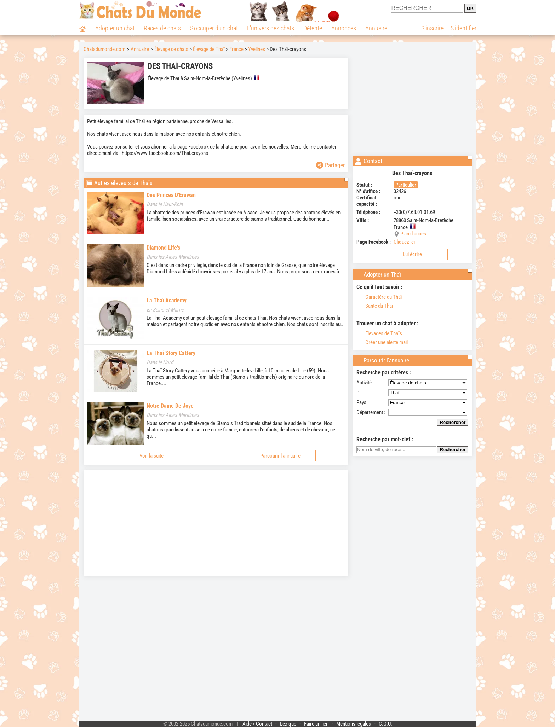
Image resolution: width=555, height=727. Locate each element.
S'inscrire (432, 28)
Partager (330, 165)
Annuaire (376, 28)
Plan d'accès (413, 234)
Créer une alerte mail (382, 342)
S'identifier (463, 28)
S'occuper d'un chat (214, 28)
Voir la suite (151, 456)
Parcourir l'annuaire (280, 456)
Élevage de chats (171, 49)
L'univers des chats (270, 28)
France (236, 49)
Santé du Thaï (374, 306)
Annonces (343, 28)
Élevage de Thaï (209, 49)
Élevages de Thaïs (379, 333)
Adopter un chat (115, 28)
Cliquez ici (404, 242)
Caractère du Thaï (379, 297)
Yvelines (256, 49)
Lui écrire (412, 254)
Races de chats (162, 28)
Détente (312, 28)
